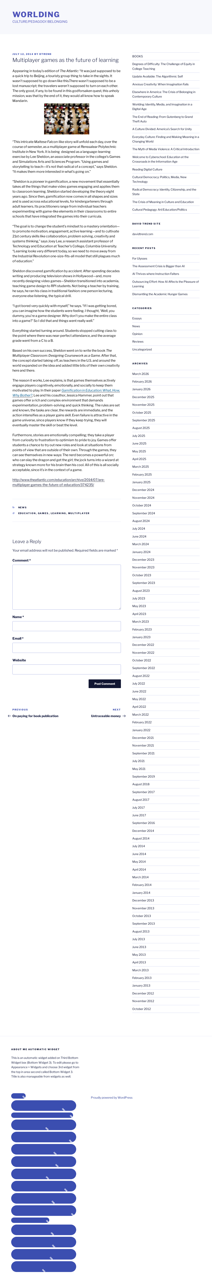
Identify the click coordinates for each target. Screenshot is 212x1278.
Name (18, 617)
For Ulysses (139, 258)
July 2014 (138, 846)
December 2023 (143, 559)
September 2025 (143, 420)
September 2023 (143, 583)
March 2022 (140, 714)
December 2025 (143, 397)
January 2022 (141, 730)
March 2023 (140, 621)
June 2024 (139, 536)
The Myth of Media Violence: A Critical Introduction (165, 149)
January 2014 (141, 892)
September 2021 (143, 753)
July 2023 (138, 598)
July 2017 (138, 807)
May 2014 (139, 861)
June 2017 (139, 815)
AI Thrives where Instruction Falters (155, 273)
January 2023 (141, 637)
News (22, 507)
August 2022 (140, 676)
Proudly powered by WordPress (111, 1097)
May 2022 (139, 699)
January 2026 (141, 389)
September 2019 (143, 776)
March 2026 (140, 374)
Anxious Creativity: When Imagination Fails (160, 84)
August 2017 (140, 799)
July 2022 (138, 683)
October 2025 (141, 412)
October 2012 (141, 1009)
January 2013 (141, 985)
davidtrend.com (142, 234)
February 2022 (142, 722)
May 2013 (139, 954)
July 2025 (138, 435)
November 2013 (143, 908)
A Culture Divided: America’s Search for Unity (162, 129)
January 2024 (141, 552)
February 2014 (142, 885)
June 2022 (139, 691)
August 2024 (141, 521)
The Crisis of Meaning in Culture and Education (163, 202)
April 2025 (139, 459)
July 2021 (138, 761)
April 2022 (139, 706)
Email (18, 638)
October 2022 (141, 660)
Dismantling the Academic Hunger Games (160, 294)
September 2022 (143, 668)
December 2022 (143, 644)
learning (58, 513)
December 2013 (143, 900)
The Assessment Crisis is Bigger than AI (158, 266)
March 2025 (140, 466)
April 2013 (139, 962)
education (27, 513)
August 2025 (141, 428)
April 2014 (139, 869)
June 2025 (139, 443)
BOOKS (137, 56)
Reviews (137, 341)
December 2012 (143, 993)
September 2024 (143, 513)
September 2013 (143, 923)
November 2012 (143, 1001)
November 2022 (143, 652)
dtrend (45, 54)
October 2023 (141, 575)
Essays (137, 318)
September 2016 (143, 823)
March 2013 (140, 970)
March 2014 (140, 877)
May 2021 (139, 769)
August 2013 (140, 931)
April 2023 (139, 614)
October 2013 (141, 916)
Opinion (137, 334)
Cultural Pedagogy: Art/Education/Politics (159, 209)
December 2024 (143, 490)
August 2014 (140, 838)
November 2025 (143, 404)
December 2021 (143, 737)
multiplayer (79, 513)
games (43, 513)
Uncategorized (142, 349)
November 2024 (143, 497)
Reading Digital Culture (147, 169)
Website (19, 660)
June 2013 (139, 947)
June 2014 (139, 854)
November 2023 (143, 567)
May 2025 (139, 451)
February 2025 (142, 474)
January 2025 (141, 482)
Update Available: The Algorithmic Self (157, 76)
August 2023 (141, 590)
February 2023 (142, 629)
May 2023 (139, 606)
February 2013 (142, 978)
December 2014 (143, 830)
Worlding (36, 14)
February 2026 (142, 381)
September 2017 (143, 792)
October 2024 (141, 505)
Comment (21, 560)
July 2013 (138, 939)
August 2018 (140, 784)
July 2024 (138, 528)
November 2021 (143, 745)
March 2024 (140, 544)
